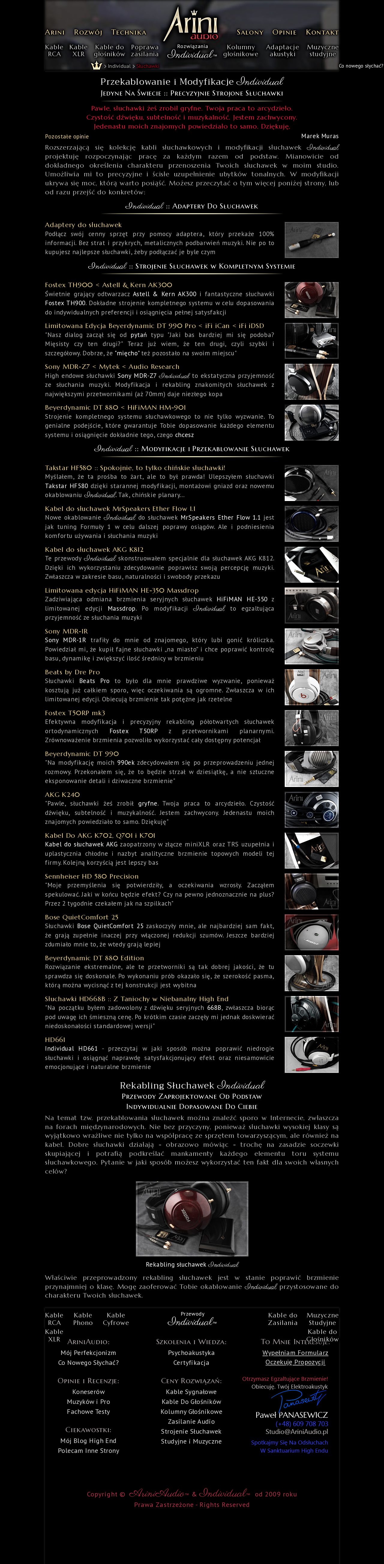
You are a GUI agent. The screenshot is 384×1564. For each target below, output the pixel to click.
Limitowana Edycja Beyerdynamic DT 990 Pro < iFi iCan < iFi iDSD (154, 326)
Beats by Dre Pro (72, 672)
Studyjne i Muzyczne (191, 1441)
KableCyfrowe (116, 1319)
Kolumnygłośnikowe (241, 51)
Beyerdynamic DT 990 (82, 754)
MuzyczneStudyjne (323, 1319)
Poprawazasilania (145, 51)
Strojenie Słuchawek (191, 1431)
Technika (128, 32)
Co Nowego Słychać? (88, 1362)
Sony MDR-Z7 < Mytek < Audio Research (112, 367)
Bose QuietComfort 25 (81, 917)
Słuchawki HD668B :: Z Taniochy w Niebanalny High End (137, 999)
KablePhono (83, 1319)
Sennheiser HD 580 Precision (92, 876)
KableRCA (54, 51)
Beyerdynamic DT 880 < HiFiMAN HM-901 (115, 407)
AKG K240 (62, 795)
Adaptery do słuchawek (83, 225)
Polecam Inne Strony (88, 1450)
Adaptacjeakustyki (282, 51)
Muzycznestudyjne (323, 51)
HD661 (55, 1040)
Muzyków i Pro (88, 1401)
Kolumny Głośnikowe (191, 1411)
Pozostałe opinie (67, 136)
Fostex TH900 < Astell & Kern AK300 (108, 285)
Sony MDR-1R (66, 631)
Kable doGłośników (322, 1335)
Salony (250, 32)
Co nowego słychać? (361, 65)
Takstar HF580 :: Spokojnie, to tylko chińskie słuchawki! (135, 468)
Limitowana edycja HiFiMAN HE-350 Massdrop (122, 590)
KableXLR (78, 51)
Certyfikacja (191, 1362)
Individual (119, 65)
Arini (55, 32)
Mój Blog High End (88, 1440)
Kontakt (322, 32)
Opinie (284, 32)
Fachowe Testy (88, 1411)
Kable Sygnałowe (191, 1391)
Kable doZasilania (283, 1319)
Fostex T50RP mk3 (75, 713)
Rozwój (88, 32)
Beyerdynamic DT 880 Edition (94, 958)
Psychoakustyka (191, 1352)
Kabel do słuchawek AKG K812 (94, 549)
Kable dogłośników (109, 51)
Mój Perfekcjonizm (88, 1352)
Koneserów (88, 1391)
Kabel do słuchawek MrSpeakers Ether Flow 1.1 (120, 509)
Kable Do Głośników (191, 1401)
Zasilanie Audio (191, 1421)
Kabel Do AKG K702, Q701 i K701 (100, 835)
